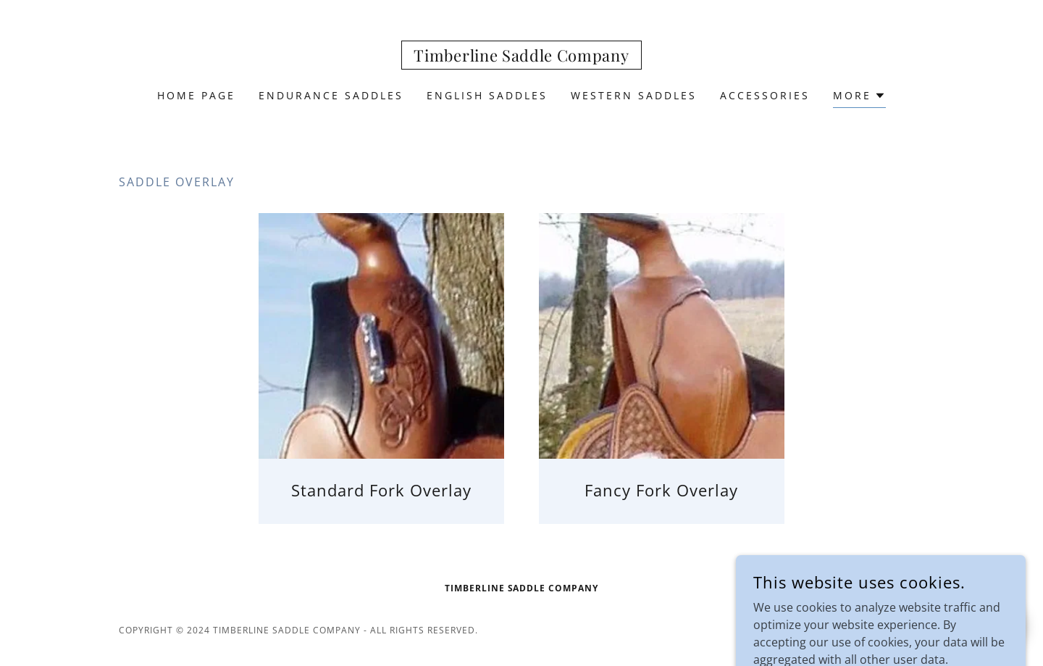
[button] (859, 97)
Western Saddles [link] (634, 95)
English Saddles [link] (487, 95)
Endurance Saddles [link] (331, 95)
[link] (521, 57)
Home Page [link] (196, 95)
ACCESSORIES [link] (765, 95)
